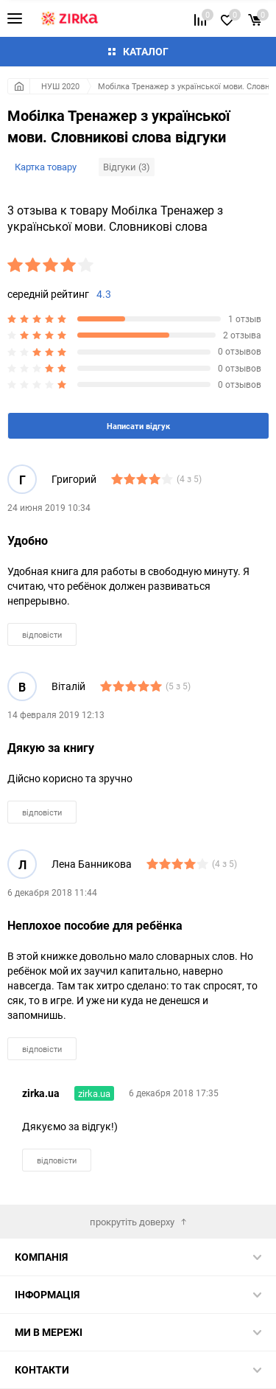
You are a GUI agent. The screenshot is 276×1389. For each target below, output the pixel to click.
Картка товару (46, 166)
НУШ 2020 (60, 85)
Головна (18, 86)
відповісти (42, 634)
